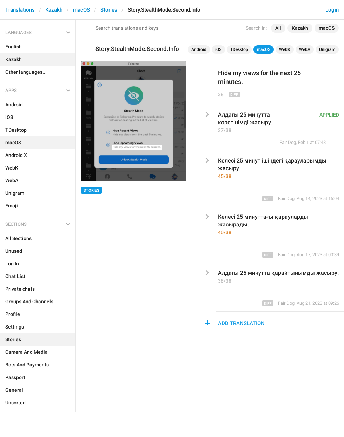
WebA (304, 49)
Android (198, 49)
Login (332, 10)
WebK (284, 49)
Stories (108, 10)
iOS (218, 49)
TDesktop (239, 49)
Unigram (327, 49)
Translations (20, 10)
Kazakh (53, 10)
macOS (81, 10)
